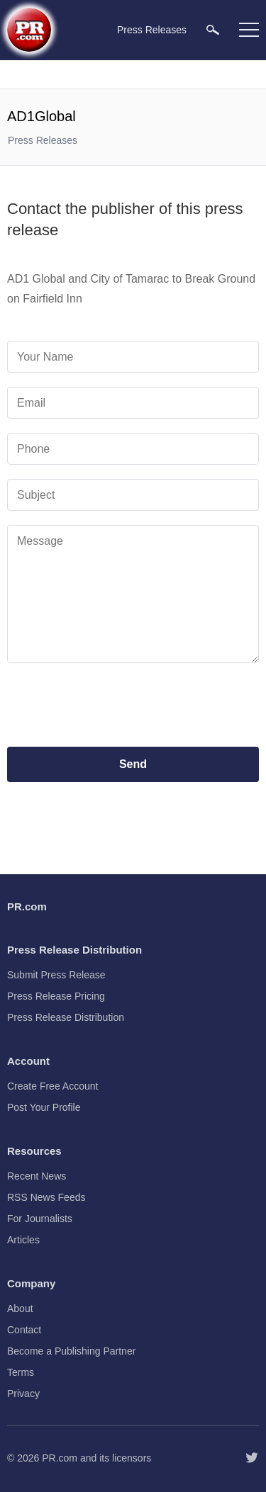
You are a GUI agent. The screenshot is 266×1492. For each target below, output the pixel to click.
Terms (20, 1372)
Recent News (36, 1176)
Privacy (23, 1393)
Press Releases (42, 140)
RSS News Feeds (46, 1197)
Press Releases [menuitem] (152, 29)
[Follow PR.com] (252, 1458)
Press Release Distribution (65, 1017)
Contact (24, 1329)
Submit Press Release (56, 974)
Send (133, 764)
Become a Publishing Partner (71, 1351)
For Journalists (39, 1218)
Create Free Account (52, 1086)
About (20, 1308)
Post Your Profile (44, 1107)
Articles (23, 1239)
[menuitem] (212, 29)
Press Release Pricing (56, 996)
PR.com (59, 1458)
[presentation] (133, 705)
